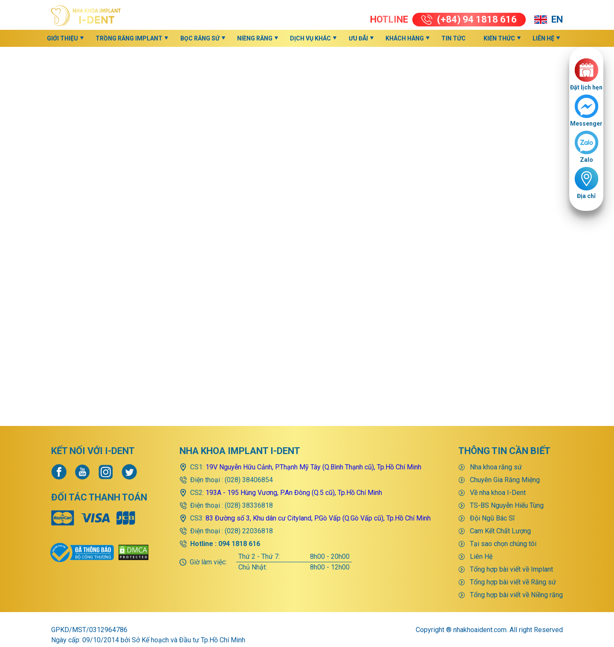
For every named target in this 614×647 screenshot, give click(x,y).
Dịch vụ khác (310, 38)
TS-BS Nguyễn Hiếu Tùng (507, 475)
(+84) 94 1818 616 (469, 19)
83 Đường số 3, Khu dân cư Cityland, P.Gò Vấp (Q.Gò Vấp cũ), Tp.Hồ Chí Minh (318, 488)
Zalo (586, 159)
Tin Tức (453, 38)
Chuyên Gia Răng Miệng (505, 450)
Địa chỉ (586, 196)
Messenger (586, 123)
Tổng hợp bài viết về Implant (511, 539)
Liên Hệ (543, 38)
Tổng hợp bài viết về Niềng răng (516, 565)
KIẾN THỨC (499, 38)
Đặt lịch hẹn (586, 87)
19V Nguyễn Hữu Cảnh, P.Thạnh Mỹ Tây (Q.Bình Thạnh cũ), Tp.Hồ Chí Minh (313, 437)
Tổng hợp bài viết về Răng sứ (513, 552)
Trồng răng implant (129, 38)
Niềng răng (254, 38)
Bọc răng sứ (200, 38)
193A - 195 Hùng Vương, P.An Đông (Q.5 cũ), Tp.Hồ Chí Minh (294, 462)
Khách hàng (404, 38)
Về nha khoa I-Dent (498, 462)
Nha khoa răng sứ (496, 437)
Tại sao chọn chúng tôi (503, 513)
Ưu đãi (358, 38)
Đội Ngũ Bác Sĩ (492, 488)
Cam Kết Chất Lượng (500, 501)
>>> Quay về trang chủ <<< (307, 340)
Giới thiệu (62, 38)
